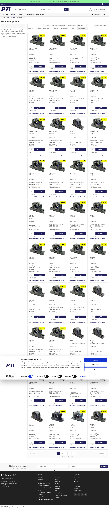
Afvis (95, 499)
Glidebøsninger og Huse (44, 483)
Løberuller (57, 481)
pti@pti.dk (3, 484)
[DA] (13, 9)
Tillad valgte (95, 494)
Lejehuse (13, 17)
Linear (56, 479)
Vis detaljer (82, 506)
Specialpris (40, 477)
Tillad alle (95, 489)
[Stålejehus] (37, 40)
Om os (75, 479)
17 (76, 453)
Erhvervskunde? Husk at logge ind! (36, 71)
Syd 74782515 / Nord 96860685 (9, 483)
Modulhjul (57, 484)
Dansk (105, 4)
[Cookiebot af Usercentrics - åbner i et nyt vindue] (10, 506)
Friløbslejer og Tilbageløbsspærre (42, 480)
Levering (76, 484)
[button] (13, 14)
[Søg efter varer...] (37, 25)
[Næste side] (102, 453)
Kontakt (76, 481)
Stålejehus (31, 49)
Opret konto (77, 477)
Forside (7, 17)
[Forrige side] (33, 453)
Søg (66, 9)
